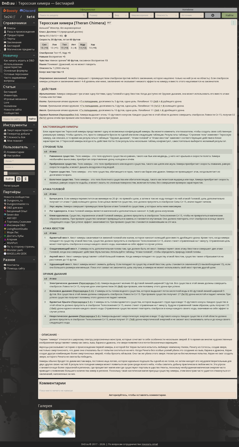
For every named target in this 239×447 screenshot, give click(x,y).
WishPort (11, 243)
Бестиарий (64, 3)
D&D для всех (13, 207)
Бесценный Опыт (15, 211)
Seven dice (11, 214)
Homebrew (187, 9)
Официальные (87, 9)
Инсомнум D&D (14, 225)
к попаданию (88, 101)
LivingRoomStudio (16, 229)
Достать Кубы (13, 236)
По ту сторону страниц (19, 246)
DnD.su (8, 3)
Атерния (10, 239)
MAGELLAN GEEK (15, 253)
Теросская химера (34, 3)
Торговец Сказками (17, 221)
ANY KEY (10, 218)
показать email (150, 444)
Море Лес (11, 232)
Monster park (13, 250)
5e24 (9, 17)
